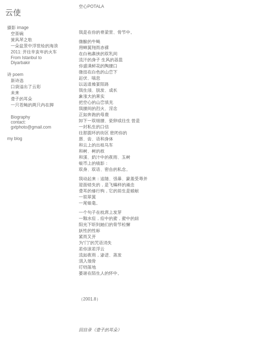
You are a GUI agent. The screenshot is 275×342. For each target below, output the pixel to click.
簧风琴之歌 (21, 39)
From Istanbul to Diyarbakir (26, 60)
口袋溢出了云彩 (26, 86)
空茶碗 (17, 33)
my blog (14, 138)
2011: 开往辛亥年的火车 (34, 51)
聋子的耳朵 (21, 98)
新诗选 (17, 80)
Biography (20, 117)
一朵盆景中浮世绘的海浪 (34, 45)
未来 (15, 92)
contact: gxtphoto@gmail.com (31, 125)
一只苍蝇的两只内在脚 (32, 104)
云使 (13, 12)
